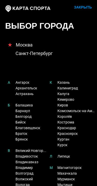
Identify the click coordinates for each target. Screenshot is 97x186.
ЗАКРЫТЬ (83, 7)
